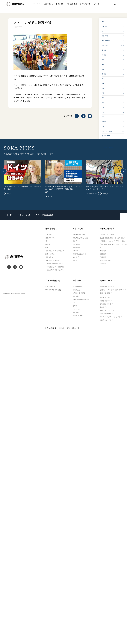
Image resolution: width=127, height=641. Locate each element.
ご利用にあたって (73, 328)
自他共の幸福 (50, 238)
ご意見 (61, 328)
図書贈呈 (103, 263)
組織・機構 (76, 296)
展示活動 (103, 257)
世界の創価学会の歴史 (53, 290)
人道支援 (103, 251)
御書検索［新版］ (105, 293)
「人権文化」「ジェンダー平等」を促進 (112, 241)
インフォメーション (24, 215)
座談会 (75, 241)
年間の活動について (79, 254)
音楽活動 (103, 254)
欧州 (8, 193)
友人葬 (75, 257)
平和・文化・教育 (71, 7)
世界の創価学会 (85, 7)
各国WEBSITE (50, 286)
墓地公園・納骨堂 (105, 304)
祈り (47, 241)
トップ (9, 215)
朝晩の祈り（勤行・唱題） (81, 238)
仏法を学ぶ (76, 244)
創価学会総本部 (105, 301)
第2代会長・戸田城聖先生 (55, 267)
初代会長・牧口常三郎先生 (55, 263)
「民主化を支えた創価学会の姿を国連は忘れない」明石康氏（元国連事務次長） (59, 189)
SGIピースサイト (105, 320)
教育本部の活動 (105, 260)
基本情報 (77, 280)
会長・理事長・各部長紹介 (81, 299)
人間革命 (48, 234)
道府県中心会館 (78, 315)
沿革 (74, 303)
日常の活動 (60, 7)
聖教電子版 (103, 307)
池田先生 (50, 196)
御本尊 (47, 244)
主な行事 (76, 251)
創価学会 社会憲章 (79, 293)
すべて (104, 21)
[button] (4, 171)
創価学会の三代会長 (52, 260)
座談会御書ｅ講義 (106, 286)
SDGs (104, 193)
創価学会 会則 (77, 290)
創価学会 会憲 (77, 286)
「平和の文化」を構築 (107, 234)
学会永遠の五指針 (79, 234)
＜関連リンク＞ (105, 297)
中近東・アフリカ (93, 193)
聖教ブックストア (106, 310)
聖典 (47, 247)
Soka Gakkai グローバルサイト (110, 317)
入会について (77, 309)
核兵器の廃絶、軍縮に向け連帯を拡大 (112, 238)
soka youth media (105, 313)
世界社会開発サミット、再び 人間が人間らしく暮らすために (99, 188)
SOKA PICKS (37, 7)
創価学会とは (48, 7)
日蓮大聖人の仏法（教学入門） (55, 251)
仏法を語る (76, 247)
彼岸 (74, 260)
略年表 (75, 306)
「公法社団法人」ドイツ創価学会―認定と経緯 (18, 188)
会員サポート (107, 280)
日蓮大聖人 (49, 257)
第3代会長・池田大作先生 (55, 270)
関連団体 (76, 312)
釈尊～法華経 (50, 254)
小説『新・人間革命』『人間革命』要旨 (112, 290)
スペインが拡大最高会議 (44, 215)
